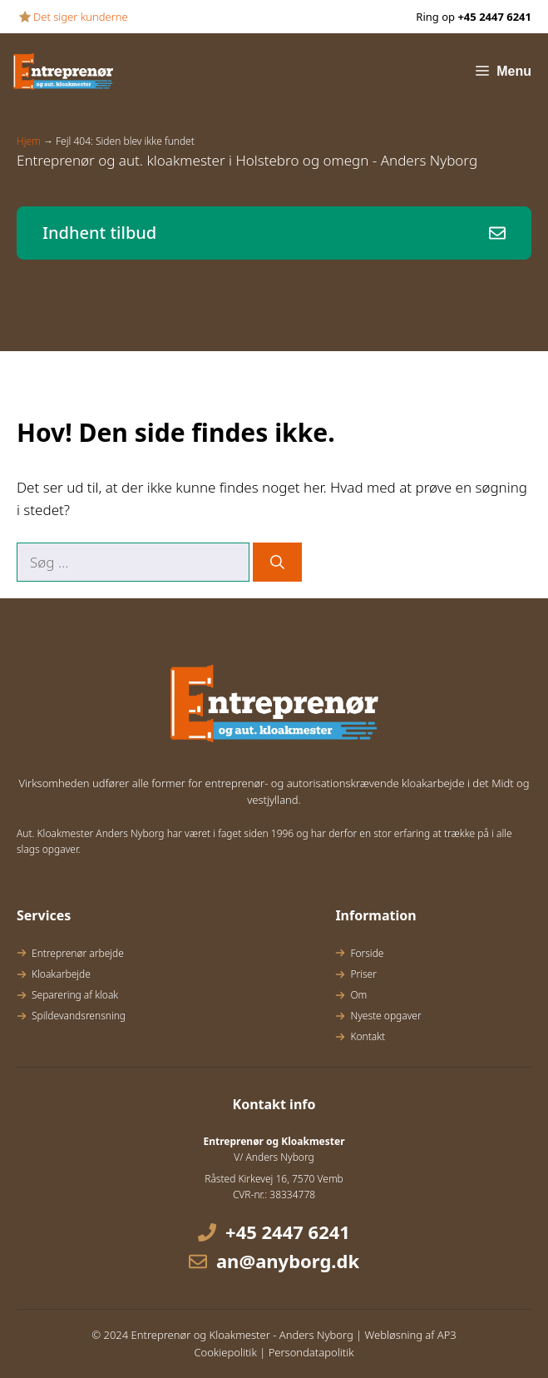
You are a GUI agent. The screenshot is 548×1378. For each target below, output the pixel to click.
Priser (363, 974)
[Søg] (277, 562)
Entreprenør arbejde (78, 953)
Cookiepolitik (225, 1352)
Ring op (473, 16)
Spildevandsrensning (79, 1016)
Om (358, 995)
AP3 (447, 1334)
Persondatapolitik (311, 1352)
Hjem (29, 141)
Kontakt (367, 1036)
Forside (366, 953)
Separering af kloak (75, 995)
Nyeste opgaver (385, 1016)
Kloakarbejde (61, 974)
